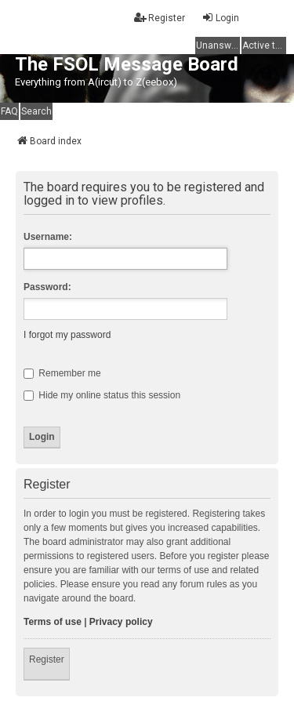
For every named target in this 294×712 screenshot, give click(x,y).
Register (46, 659)
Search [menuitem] (36, 111)
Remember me (62, 373)
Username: (48, 236)
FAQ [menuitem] (9, 111)
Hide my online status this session (102, 395)
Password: (47, 287)
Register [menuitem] (159, 18)
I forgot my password (67, 334)
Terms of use (53, 621)
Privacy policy (121, 621)
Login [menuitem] (220, 18)
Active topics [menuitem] (264, 45)
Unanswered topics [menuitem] (218, 45)
